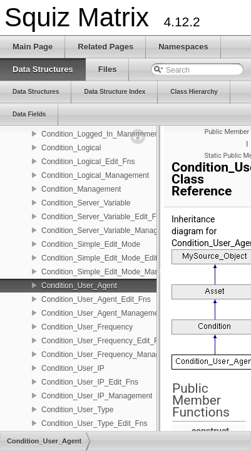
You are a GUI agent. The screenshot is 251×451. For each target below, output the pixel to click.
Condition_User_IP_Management (96, 395)
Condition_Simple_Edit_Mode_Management (114, 271)
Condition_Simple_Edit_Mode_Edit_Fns (107, 258)
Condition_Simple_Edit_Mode (90, 244)
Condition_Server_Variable (86, 203)
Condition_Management (81, 189)
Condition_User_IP (73, 368)
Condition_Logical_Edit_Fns (88, 161)
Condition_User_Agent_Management (103, 313)
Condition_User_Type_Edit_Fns (94, 423)
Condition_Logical (71, 147)
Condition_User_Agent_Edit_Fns (96, 299)
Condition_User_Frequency (87, 327)
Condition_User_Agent (79, 285)
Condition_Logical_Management (95, 175)
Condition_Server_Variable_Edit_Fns (103, 216)
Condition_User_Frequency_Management (111, 354)
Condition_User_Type (77, 409)
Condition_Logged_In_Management (101, 134)
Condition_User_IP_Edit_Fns (89, 382)
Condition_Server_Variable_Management (109, 230)
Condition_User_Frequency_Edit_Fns (103, 340)
